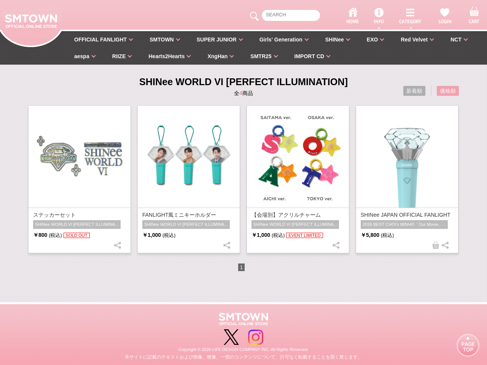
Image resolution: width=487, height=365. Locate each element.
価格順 (448, 91)
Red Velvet (414, 39)
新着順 (414, 91)
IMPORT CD (309, 56)
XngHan (217, 56)
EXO (372, 39)
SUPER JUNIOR (217, 39)
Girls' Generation (280, 39)
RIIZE (119, 56)
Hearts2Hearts (166, 56)
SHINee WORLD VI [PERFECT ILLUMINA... (77, 224)
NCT (456, 39)
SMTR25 (260, 56)
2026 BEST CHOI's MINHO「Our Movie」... (404, 224)
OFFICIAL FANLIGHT (100, 39)
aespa (81, 56)
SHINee (334, 39)
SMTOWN (162, 39)
